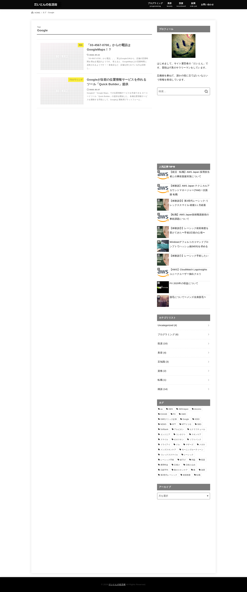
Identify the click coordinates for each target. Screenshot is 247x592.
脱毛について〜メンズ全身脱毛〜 (188, 297)
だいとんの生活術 (117, 584)
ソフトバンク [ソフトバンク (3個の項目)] (195, 439)
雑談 (162, 389)
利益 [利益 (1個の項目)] (193, 460)
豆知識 (163, 361)
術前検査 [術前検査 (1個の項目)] (187, 475)
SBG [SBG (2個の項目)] (199, 424)
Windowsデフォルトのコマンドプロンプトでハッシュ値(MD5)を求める (189, 244)
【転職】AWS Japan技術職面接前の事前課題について (189, 216)
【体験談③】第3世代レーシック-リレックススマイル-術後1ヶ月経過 (189, 203)
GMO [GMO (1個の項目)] (183, 414)
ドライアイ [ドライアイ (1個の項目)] (165, 444)
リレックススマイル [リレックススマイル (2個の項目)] (169, 455)
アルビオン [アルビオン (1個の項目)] (179, 429)
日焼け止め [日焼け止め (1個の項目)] (190, 465)
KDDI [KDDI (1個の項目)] (197, 419)
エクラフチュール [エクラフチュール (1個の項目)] (197, 429)
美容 (162, 352)
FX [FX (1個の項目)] (174, 414)
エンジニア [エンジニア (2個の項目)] (165, 434)
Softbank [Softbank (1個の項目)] (164, 429)
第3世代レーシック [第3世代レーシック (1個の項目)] (169, 475)
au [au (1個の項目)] (162, 409)
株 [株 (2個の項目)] (194, 470)
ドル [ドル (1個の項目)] (178, 444)
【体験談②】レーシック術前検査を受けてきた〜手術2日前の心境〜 (189, 230)
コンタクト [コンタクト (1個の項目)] (181, 434)
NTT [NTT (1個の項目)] (174, 424)
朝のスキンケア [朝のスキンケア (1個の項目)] (181, 470)
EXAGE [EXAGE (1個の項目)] (164, 414)
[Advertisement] (183, 131)
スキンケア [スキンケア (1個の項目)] (196, 434)
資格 (162, 371)
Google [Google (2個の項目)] (186, 419)
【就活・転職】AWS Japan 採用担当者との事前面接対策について (190, 174)
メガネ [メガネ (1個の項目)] (202, 444)
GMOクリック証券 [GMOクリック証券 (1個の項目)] (169, 419)
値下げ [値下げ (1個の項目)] (183, 460)
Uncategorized (167, 325)
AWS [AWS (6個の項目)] (170, 409)
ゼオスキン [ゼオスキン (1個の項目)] (179, 439)
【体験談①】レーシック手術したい (189, 256)
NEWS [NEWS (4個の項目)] (163, 424)
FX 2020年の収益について (184, 283)
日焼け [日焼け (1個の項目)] (177, 465)
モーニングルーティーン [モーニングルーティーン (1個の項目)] (192, 450)
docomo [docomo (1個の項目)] (197, 409)
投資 (162, 343)
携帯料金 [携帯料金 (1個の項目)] (164, 465)
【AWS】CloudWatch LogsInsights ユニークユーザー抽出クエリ (188, 271)
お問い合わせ (207, 4)
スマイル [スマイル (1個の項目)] (164, 439)
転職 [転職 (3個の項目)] (198, 475)
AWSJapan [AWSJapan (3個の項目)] (183, 409)
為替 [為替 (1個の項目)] (203, 470)
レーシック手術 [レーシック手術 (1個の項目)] (167, 460)
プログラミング (168, 334)
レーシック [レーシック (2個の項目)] (189, 455)
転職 (162, 380)
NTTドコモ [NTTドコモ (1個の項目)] (186, 424)
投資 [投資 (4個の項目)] (203, 460)
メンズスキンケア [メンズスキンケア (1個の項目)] (168, 450)
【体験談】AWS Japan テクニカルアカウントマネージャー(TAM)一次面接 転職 (190, 190)
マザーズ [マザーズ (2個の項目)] (189, 444)
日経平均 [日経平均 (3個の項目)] (164, 470)
